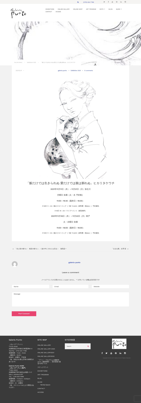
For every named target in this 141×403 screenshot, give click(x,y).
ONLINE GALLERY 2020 (46, 349)
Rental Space (45, 385)
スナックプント (43, 367)
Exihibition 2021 (76, 70)
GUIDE (40, 382)
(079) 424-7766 (88, 2)
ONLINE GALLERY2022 (46, 356)
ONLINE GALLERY (44, 345)
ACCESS (41, 392)
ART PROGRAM (43, 374)
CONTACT (41, 388)
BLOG (40, 378)
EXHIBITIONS (42, 371)
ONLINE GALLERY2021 (46, 352)
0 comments (88, 70)
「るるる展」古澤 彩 (119, 248)
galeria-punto (62, 70)
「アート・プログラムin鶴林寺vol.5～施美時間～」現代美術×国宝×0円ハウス (49, 361)
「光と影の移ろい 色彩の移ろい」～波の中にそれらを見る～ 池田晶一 (40, 248)
